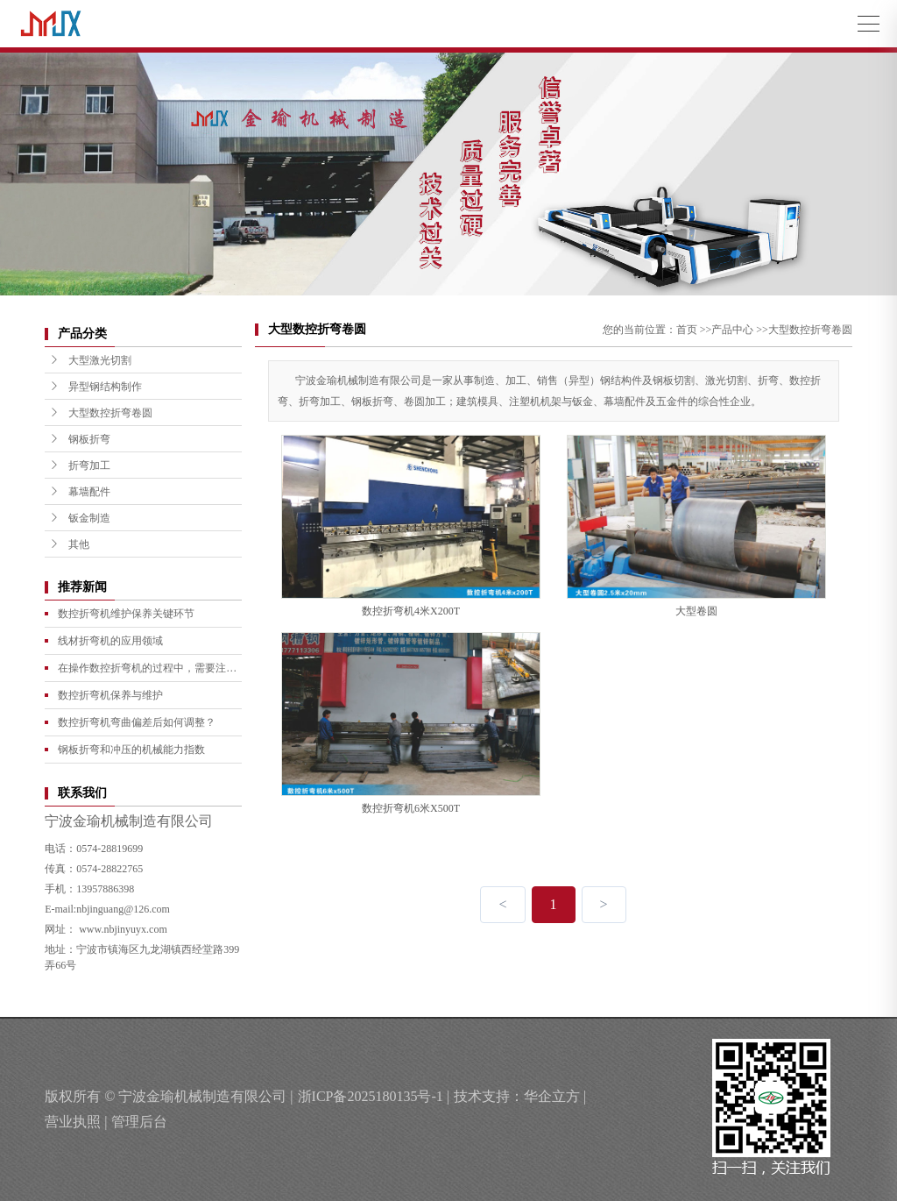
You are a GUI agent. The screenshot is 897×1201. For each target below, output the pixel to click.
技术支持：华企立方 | (520, 1096)
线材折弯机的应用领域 (110, 641)
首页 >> (694, 329)
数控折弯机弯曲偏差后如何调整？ (136, 722)
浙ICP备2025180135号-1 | (373, 1096)
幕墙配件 (79, 492)
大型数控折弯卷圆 (100, 413)
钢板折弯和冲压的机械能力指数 (131, 749)
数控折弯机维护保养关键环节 (126, 614)
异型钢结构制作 (95, 386)
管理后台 (139, 1121)
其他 (69, 544)
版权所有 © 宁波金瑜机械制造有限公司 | (169, 1096)
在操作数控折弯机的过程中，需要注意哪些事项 (147, 672)
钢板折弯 (79, 439)
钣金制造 (79, 518)
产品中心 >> (739, 329)
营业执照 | (76, 1121)
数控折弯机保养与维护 (110, 695)
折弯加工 (79, 465)
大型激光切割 (90, 360)
